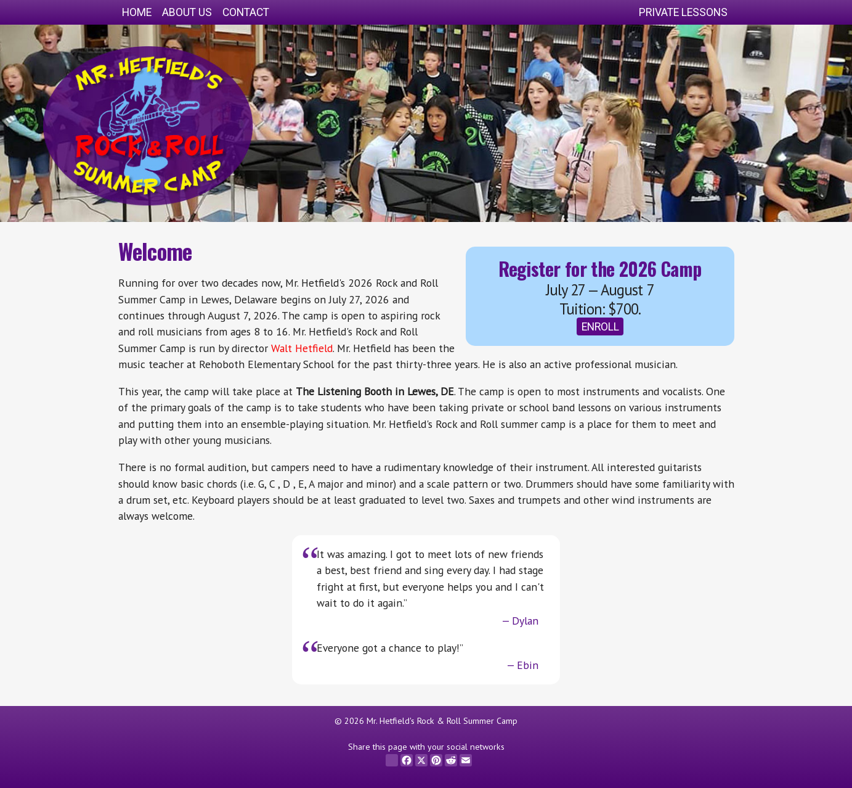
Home (137, 12)
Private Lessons (683, 12)
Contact (245, 12)
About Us (187, 12)
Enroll (600, 327)
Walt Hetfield (302, 348)
